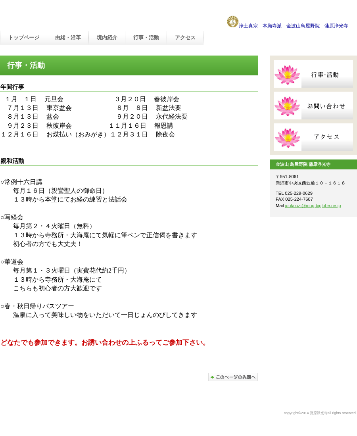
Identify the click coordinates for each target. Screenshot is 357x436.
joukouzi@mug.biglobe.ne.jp (313, 205)
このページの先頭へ (233, 377)
